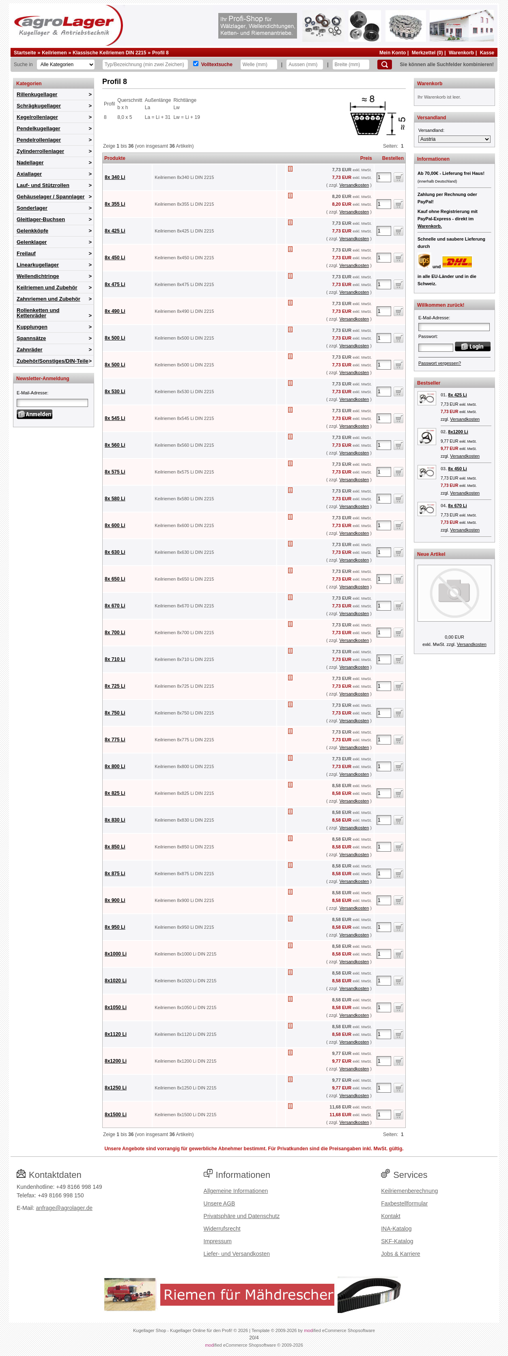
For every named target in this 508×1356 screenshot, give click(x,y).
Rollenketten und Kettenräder (38, 313)
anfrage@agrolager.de (64, 1208)
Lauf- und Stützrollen (43, 185)
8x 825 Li (115, 793)
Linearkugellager (38, 265)
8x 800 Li (115, 766)
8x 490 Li (115, 311)
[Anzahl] (384, 177)
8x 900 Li (115, 900)
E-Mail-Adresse (32, 392)
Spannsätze (31, 338)
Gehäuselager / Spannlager (51, 197)
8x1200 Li (116, 1061)
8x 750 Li (115, 713)
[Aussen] (304, 64)
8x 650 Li (115, 579)
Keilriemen (54, 53)
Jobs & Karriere (400, 1254)
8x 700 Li (115, 632)
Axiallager (29, 174)
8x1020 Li (116, 981)
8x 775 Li (115, 740)
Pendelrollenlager (39, 140)
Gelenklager (32, 242)
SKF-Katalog (397, 1241)
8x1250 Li (116, 1088)
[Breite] (351, 64)
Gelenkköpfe (32, 231)
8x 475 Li (115, 284)
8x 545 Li (115, 418)
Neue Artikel (431, 554)
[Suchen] (384, 64)
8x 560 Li (115, 445)
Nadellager (30, 162)
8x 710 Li (115, 659)
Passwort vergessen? (439, 363)
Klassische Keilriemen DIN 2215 (109, 53)
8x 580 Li (115, 499)
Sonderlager (32, 208)
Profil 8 (160, 53)
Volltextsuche (216, 64)
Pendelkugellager (38, 128)
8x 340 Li (115, 177)
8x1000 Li (116, 954)
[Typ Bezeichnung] (145, 64)
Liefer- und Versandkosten (237, 1254)
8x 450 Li (115, 257)
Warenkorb (461, 53)
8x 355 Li (115, 204)
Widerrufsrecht (222, 1228)
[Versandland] (454, 139)
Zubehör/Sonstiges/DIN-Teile (52, 361)
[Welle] (259, 64)
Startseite (25, 53)
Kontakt (390, 1216)
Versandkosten (354, 185)
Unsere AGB (219, 1203)
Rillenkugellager (37, 94)
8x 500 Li (115, 338)
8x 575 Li (115, 472)
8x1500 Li (116, 1114)
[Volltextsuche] (195, 63)
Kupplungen (32, 327)
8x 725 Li (115, 686)
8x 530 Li (115, 391)
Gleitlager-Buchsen (41, 219)
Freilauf (26, 253)
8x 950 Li (115, 927)
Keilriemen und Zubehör (47, 287)
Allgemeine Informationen (236, 1191)
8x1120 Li (116, 1034)
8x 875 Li (115, 873)
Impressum (218, 1241)
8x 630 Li (115, 552)
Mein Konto (392, 53)
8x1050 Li (116, 1007)
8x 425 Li (115, 231)
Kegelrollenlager (37, 117)
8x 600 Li (115, 525)
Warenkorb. (430, 226)
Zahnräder (30, 350)
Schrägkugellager (39, 106)
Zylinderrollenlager (40, 151)
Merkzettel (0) (427, 53)
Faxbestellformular (404, 1203)
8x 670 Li (115, 606)
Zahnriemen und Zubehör (48, 299)
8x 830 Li (115, 820)
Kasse (487, 53)
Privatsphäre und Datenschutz (242, 1216)
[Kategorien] (66, 64)
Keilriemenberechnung (409, 1191)
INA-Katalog (396, 1228)
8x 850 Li (115, 847)
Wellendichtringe (38, 276)
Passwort (427, 336)
